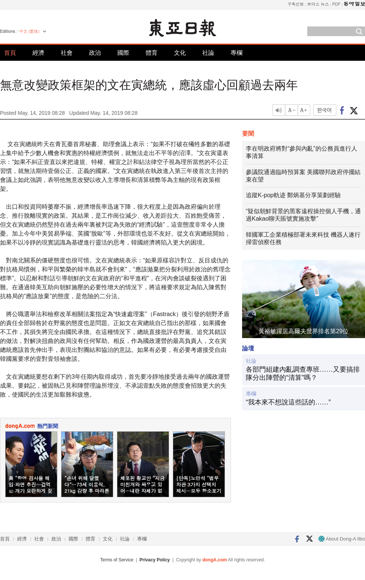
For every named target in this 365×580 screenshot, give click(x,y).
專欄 (236, 53)
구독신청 (296, 4)
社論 (208, 53)
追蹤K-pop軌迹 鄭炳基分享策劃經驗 (293, 195)
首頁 (10, 53)
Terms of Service (116, 559)
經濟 (38, 53)
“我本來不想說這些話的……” (288, 402)
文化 (180, 53)
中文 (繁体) (29, 31)
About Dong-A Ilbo (341, 539)
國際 (123, 53)
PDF (336, 4)
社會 (67, 53)
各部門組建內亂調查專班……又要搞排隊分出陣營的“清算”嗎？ (303, 373)
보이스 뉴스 (318, 4)
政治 (95, 53)
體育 (152, 53)
